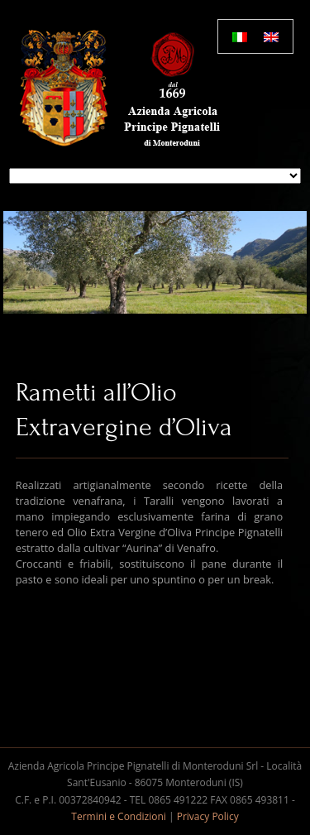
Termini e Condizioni (118, 816)
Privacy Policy (208, 816)
